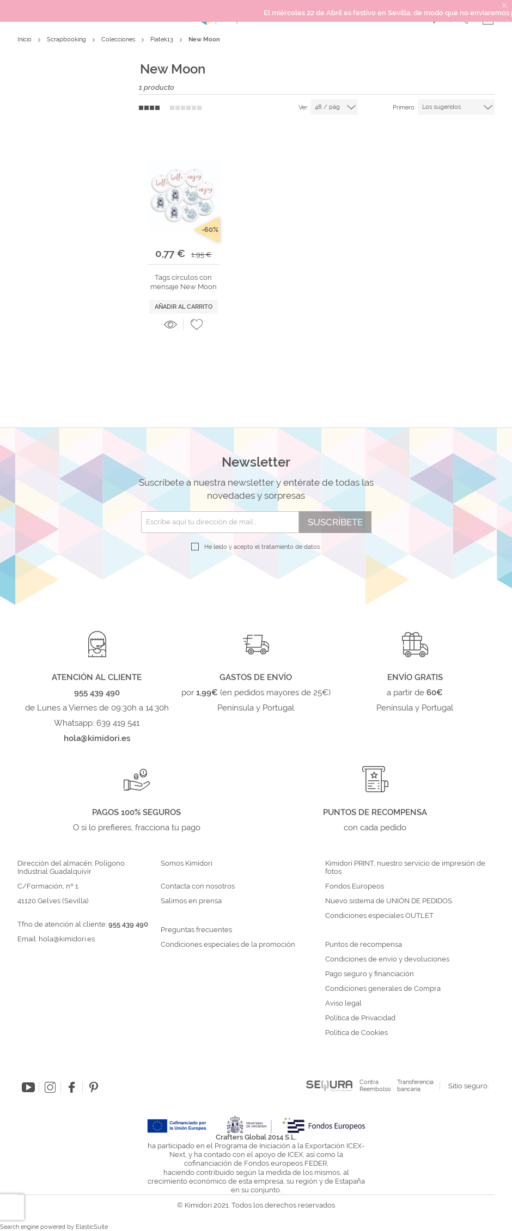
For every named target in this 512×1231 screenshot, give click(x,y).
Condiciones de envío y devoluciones (387, 959)
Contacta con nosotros (198, 886)
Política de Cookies (356, 1033)
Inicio (25, 39)
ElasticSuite (92, 1226)
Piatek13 (162, 39)
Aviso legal (343, 1003)
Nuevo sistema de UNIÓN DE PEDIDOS (388, 901)
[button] (197, 324)
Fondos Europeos (354, 886)
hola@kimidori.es (67, 939)
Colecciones (119, 39)
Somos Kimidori (186, 863)
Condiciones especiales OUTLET (379, 916)
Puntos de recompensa (363, 944)
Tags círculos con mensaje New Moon (183, 281)
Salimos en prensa (191, 901)
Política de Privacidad (360, 1018)
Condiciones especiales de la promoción (229, 944)
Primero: (404, 107)
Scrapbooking (67, 39)
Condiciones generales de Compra (383, 989)
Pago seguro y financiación (369, 974)
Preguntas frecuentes (196, 930)
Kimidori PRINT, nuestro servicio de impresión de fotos (405, 867)
